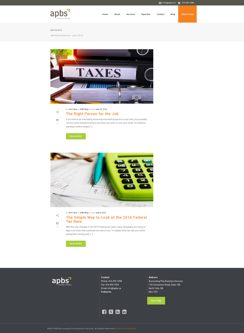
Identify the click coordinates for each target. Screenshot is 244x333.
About (117, 14)
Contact (160, 14)
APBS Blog (84, 109)
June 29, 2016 (101, 109)
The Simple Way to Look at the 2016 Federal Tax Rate (106, 219)
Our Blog (132, 329)
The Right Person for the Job (92, 114)
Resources (121, 329)
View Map (156, 300)
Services (130, 14)
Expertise (145, 14)
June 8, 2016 (101, 213)
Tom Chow (72, 109)
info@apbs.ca (169, 3)
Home (105, 14)
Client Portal (187, 14)
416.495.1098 (188, 3)
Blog (173, 14)
